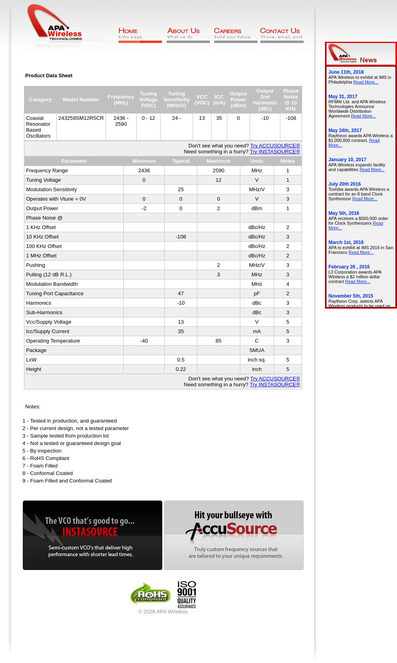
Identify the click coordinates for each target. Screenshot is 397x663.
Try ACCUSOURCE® (275, 146)
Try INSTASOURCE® (275, 152)
